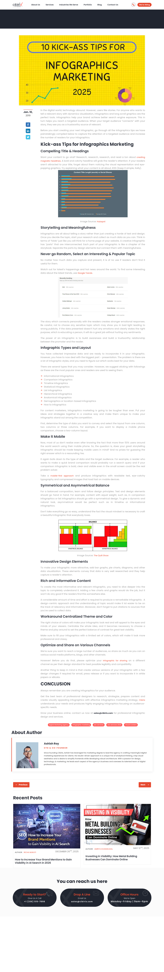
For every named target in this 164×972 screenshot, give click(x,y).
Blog (103, 4)
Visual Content (131, 727)
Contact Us (116, 4)
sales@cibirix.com (82, 905)
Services (53, 4)
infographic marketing (81, 727)
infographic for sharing (114, 663)
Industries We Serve (71, 4)
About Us (38, 4)
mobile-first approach (62, 478)
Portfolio (91, 4)
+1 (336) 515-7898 (34, 905)
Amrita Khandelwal (103, 851)
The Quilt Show (101, 558)
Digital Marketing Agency (58, 727)
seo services (98, 727)
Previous (23, 787)
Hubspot (101, 224)
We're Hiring (144, 4)
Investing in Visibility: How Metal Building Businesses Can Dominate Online (113, 860)
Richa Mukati (30, 855)
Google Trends (86, 276)
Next (143, 787)
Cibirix (141, 702)
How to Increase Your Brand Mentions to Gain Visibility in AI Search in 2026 (45, 863)
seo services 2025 (114, 727)
